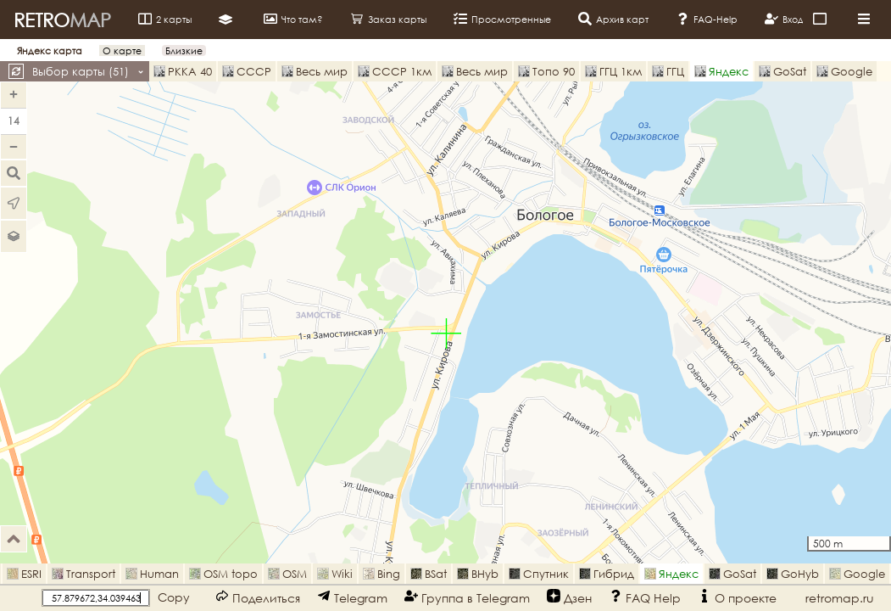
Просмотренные (502, 18)
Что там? (293, 18)
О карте (122, 50)
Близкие (184, 50)
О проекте (737, 597)
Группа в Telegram (467, 597)
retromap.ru (839, 598)
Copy (174, 597)
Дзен (569, 597)
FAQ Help (645, 597)
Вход (784, 18)
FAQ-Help (707, 18)
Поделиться (257, 597)
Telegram (352, 597)
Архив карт (613, 18)
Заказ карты (388, 18)
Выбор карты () (88, 71)
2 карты (165, 18)
